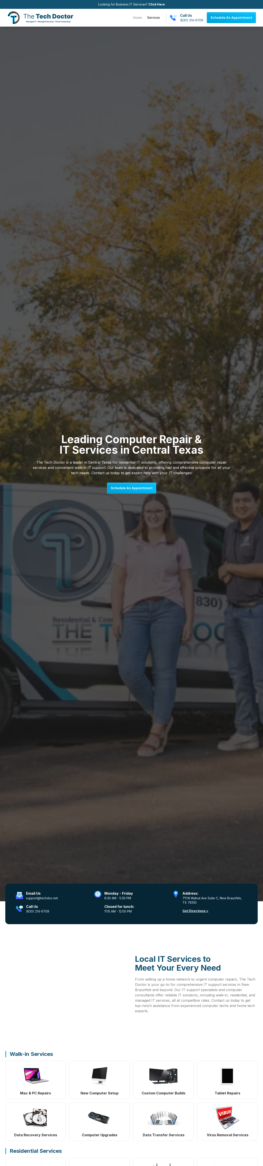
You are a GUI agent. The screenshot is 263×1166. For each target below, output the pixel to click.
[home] (40, 18)
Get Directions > (195, 911)
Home (137, 17)
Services (153, 17)
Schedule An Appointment (231, 17)
